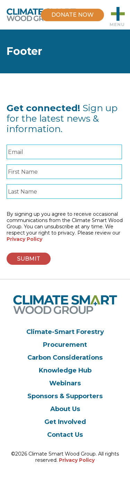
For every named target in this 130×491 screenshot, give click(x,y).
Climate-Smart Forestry (65, 332)
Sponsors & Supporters (65, 396)
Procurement (65, 345)
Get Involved (65, 422)
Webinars (65, 383)
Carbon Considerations (65, 357)
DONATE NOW (72, 14)
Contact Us (65, 435)
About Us (65, 409)
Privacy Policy (24, 239)
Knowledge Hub (65, 370)
